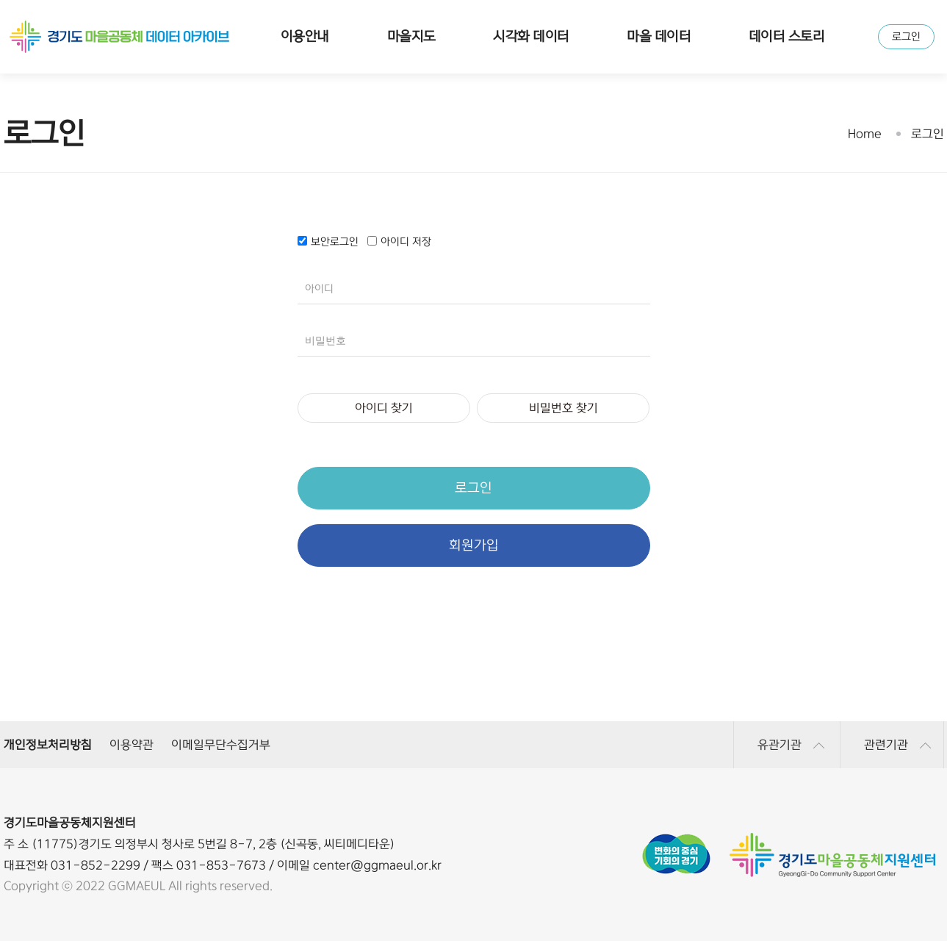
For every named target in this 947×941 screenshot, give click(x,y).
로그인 (906, 37)
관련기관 (898, 744)
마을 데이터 (659, 36)
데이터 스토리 (786, 36)
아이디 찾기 (384, 408)
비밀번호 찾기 (563, 408)
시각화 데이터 (531, 36)
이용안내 (305, 36)
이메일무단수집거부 (220, 744)
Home (865, 133)
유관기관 (791, 744)
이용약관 (131, 744)
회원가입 (474, 545)
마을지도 (411, 36)
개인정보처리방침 (48, 744)
